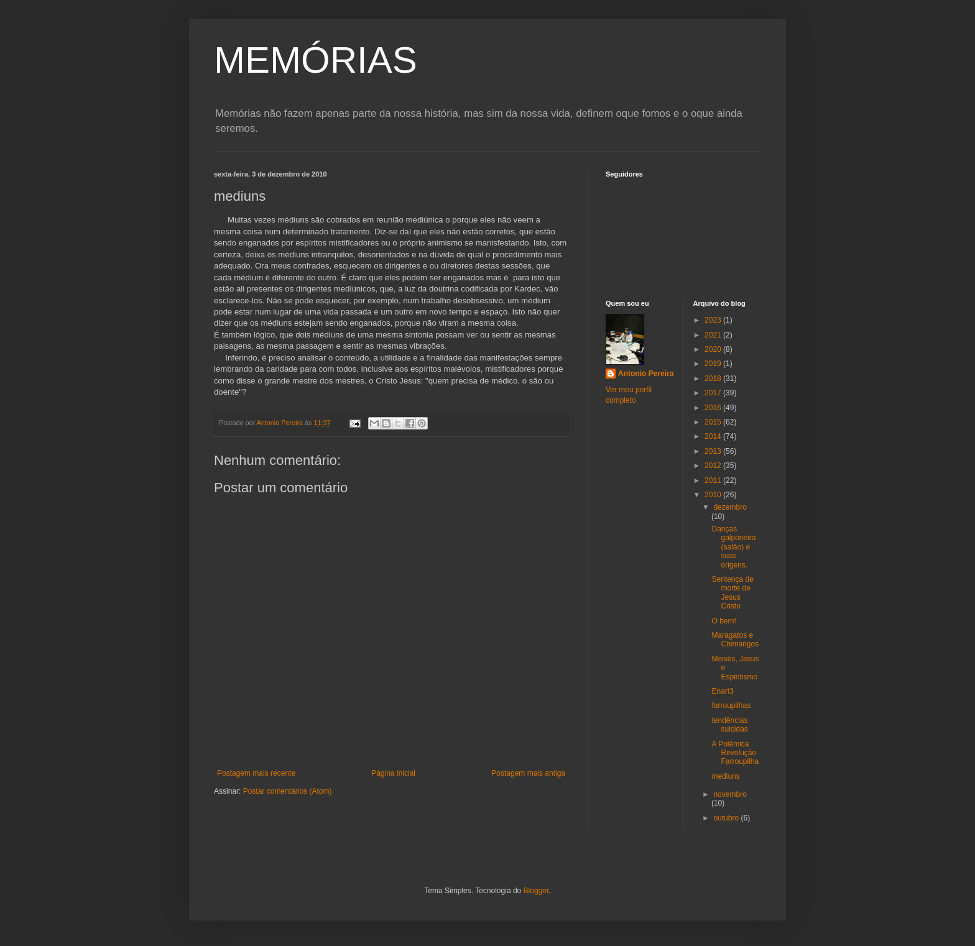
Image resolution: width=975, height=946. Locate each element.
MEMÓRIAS (315, 60)
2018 (714, 378)
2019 (714, 363)
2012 (714, 465)
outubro (727, 818)
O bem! (723, 621)
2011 (714, 480)
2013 (714, 451)
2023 (714, 320)
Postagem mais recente (256, 773)
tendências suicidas (729, 724)
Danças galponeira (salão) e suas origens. (733, 547)
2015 (714, 422)
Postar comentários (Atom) (287, 791)
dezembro (729, 507)
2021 (714, 335)
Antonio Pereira (645, 373)
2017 (714, 392)
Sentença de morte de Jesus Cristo (732, 592)
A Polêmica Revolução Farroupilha (735, 753)
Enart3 (722, 691)
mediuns (725, 776)
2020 (714, 349)
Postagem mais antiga (528, 773)
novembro (729, 794)
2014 (714, 436)
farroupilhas (731, 705)
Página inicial (393, 773)
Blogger (536, 890)
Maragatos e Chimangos (735, 639)
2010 (714, 494)
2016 (714, 407)
